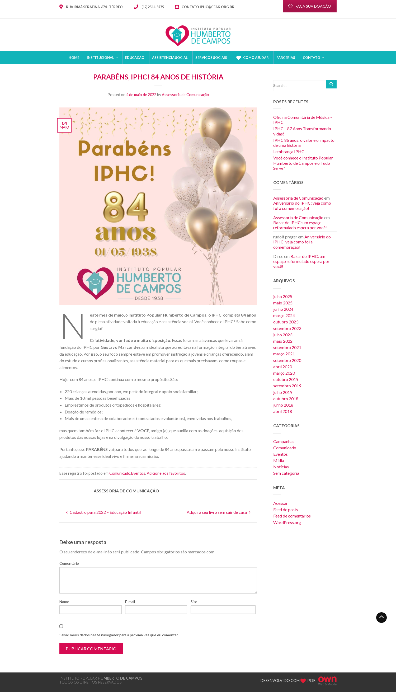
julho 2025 (282, 296)
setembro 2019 (287, 385)
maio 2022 (283, 340)
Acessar (280, 503)
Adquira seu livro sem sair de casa (219, 512)
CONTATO (311, 57)
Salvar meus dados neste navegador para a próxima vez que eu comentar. (118, 635)
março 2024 (284, 315)
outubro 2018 (285, 398)
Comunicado (119, 473)
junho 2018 (283, 404)
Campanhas (283, 441)
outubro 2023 (285, 321)
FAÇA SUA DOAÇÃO (309, 6)
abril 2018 (282, 411)
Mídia (278, 460)
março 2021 (284, 353)
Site (194, 601)
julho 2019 (282, 392)
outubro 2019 (285, 379)
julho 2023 (282, 334)
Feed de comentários (292, 515)
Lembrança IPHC (288, 151)
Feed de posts (285, 509)
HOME (74, 57)
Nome (64, 601)
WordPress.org (287, 522)
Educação (134, 57)
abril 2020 (282, 366)
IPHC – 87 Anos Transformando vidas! (302, 131)
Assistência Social (170, 57)
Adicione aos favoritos (166, 473)
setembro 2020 (287, 360)
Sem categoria (286, 473)
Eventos (138, 473)
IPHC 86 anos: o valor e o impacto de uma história (303, 143)
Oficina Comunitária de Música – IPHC (302, 120)
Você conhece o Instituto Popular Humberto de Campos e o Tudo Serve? (303, 162)
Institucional (100, 57)
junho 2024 (283, 309)
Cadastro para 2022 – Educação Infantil (103, 512)
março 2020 (284, 372)
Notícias (281, 466)
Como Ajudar (252, 58)
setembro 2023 (287, 328)
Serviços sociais (211, 57)
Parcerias (285, 57)
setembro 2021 (287, 347)
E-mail (130, 601)
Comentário (69, 563)
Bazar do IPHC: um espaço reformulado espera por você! (300, 225)
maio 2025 (283, 302)
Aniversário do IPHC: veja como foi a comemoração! (302, 205)
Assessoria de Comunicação (185, 94)
